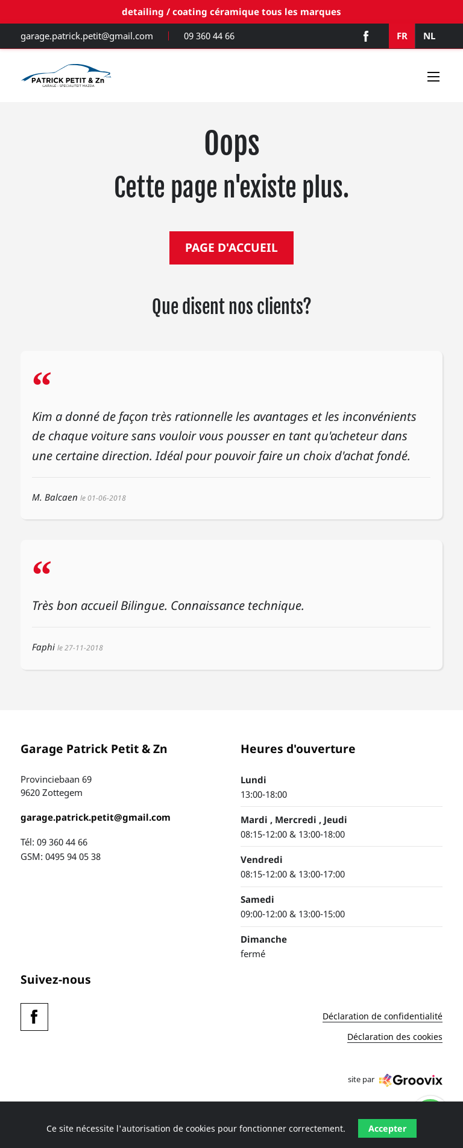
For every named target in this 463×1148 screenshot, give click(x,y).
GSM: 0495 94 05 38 (60, 856)
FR (402, 36)
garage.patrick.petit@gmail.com (86, 35)
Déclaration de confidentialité (383, 1017)
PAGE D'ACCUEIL (231, 247)
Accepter (387, 1128)
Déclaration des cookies (395, 1037)
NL (429, 36)
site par (395, 1080)
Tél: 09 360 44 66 (53, 842)
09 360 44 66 (209, 35)
